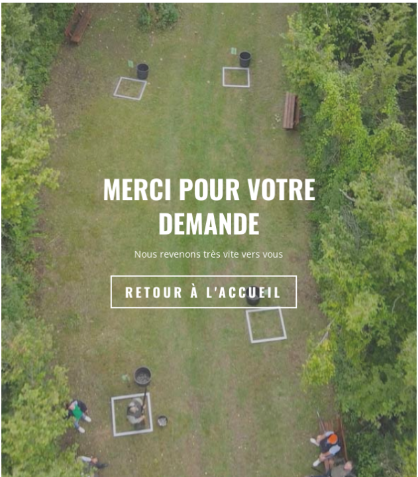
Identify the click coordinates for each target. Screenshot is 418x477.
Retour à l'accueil (204, 293)
